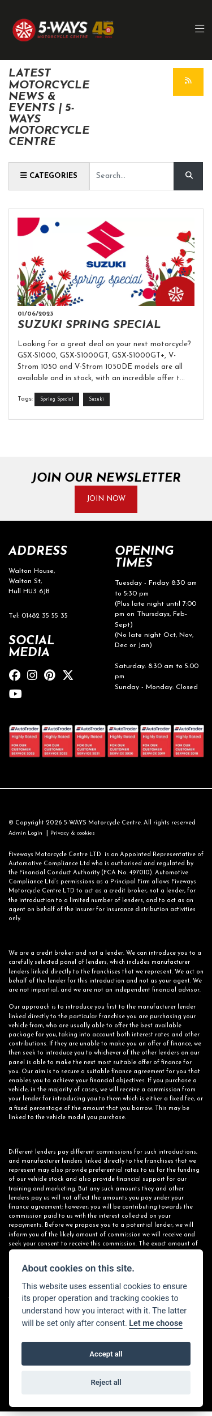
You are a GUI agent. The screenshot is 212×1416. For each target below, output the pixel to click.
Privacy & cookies (79, 838)
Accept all (105, 1354)
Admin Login (27, 838)
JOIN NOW (106, 501)
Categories (51, 176)
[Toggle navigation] (199, 30)
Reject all (105, 1382)
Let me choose (156, 1323)
